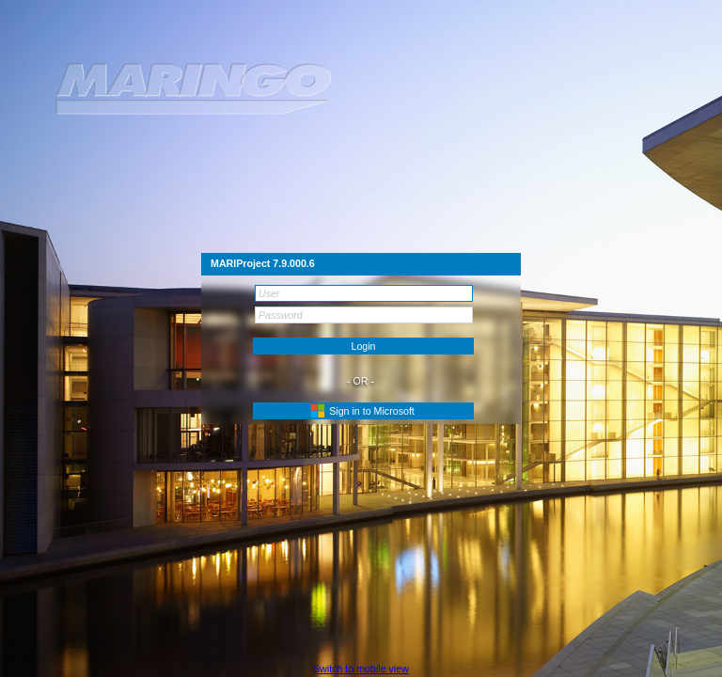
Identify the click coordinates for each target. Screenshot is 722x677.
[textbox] (364, 293)
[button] (363, 410)
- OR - (360, 380)
